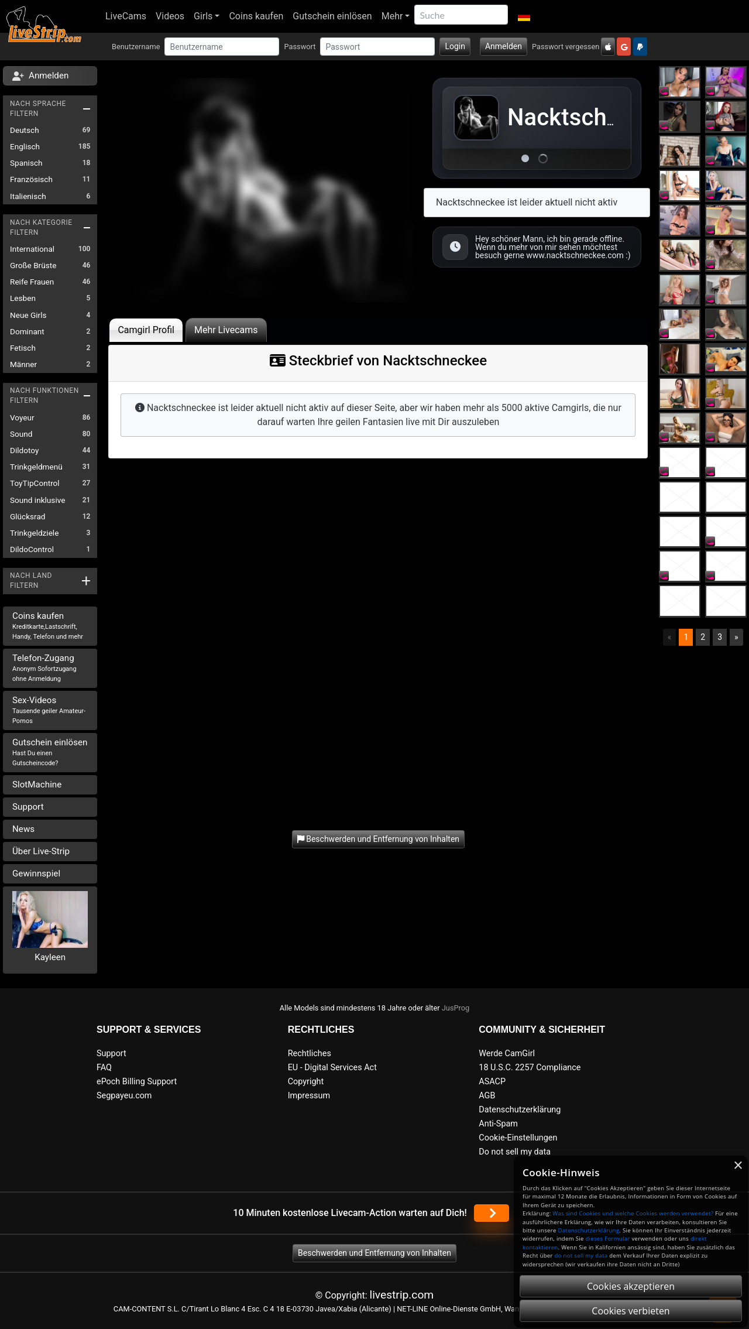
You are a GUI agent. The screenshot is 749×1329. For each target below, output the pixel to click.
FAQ (104, 1068)
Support (28, 806)
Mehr (392, 16)
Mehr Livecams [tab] (226, 329)
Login (455, 46)
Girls (203, 16)
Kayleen (50, 957)
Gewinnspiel (36, 873)
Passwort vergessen (565, 46)
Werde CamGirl (507, 1054)
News (23, 829)
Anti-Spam (498, 1124)
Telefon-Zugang (44, 668)
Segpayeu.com (124, 1096)
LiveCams (125, 16)
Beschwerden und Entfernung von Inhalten (374, 1253)
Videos (170, 16)
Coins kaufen (256, 16)
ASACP (492, 1082)
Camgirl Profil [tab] (146, 329)
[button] (523, 16)
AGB (487, 1096)
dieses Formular (607, 1238)
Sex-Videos (48, 710)
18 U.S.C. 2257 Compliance (529, 1068)
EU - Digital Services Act (332, 1068)
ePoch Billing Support (137, 1082)
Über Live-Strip (41, 851)
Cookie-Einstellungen (518, 1138)
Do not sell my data (515, 1152)
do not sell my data (581, 1255)
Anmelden (503, 46)
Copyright (306, 1082)
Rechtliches (309, 1054)
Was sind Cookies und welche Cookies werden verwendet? (632, 1213)
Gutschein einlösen (332, 16)
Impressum (309, 1096)
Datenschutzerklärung (520, 1110)
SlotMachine (36, 784)
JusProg (456, 1007)
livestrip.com (402, 1294)
